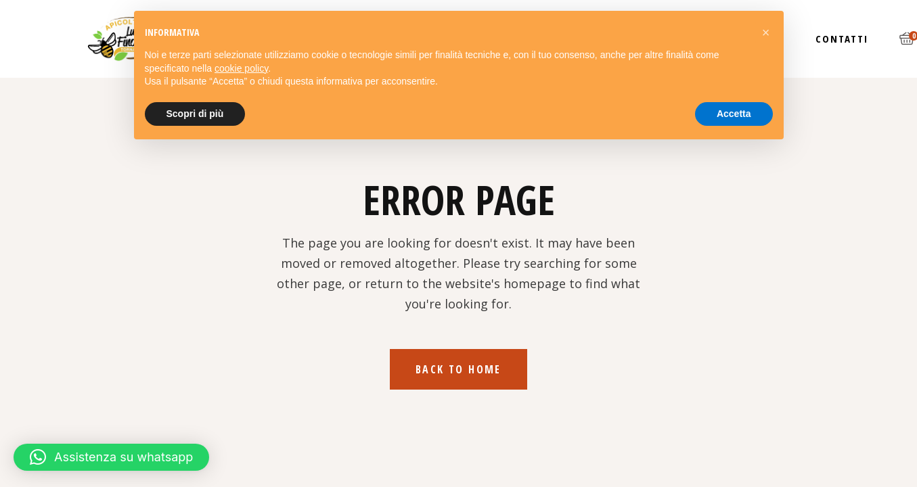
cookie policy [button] (241, 68)
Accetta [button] (734, 113)
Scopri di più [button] (195, 113)
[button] (111, 457)
